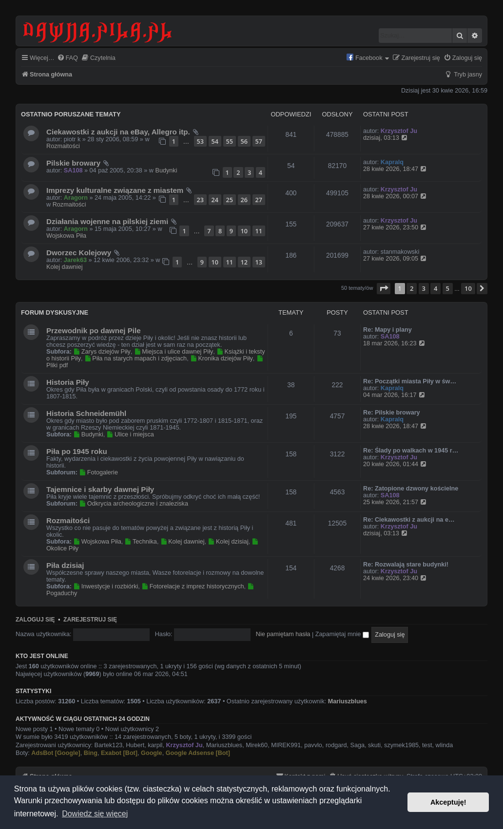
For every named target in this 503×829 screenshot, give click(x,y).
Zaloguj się (35, 619)
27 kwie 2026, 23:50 (395, 227)
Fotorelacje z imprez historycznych (192, 586)
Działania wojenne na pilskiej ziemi (107, 221)
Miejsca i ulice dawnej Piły (173, 351)
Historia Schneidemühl (86, 413)
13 (258, 262)
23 (200, 199)
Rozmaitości (63, 146)
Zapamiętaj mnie (342, 634)
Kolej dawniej (64, 267)
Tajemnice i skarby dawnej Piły (100, 489)
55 (229, 141)
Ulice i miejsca (130, 434)
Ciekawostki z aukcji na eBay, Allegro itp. (118, 132)
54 (215, 141)
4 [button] (435, 288)
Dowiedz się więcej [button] (95, 814)
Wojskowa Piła (66, 235)
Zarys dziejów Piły (101, 351)
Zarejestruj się (90, 619)
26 (244, 199)
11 (258, 230)
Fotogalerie (98, 472)
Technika (141, 541)
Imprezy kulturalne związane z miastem (114, 190)
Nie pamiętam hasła (283, 634)
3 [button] (424, 288)
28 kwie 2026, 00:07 (395, 196)
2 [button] (411, 288)
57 (258, 141)
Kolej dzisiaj (228, 541)
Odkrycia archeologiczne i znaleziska (133, 503)
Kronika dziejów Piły (221, 358)
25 (229, 199)
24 (215, 199)
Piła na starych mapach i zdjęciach (135, 358)
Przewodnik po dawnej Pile (93, 330)
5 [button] (447, 288)
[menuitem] (67, 58)
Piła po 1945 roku (76, 451)
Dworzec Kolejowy (78, 252)
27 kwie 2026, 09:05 (395, 258)
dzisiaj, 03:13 (386, 137)
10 (244, 230)
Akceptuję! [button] (448, 802)
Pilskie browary (73, 163)
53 (200, 141)
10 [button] (468, 288)
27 (258, 199)
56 (244, 141)
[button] (383, 288)
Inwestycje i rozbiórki (105, 586)
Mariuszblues (347, 701)
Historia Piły (67, 382)
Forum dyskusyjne (54, 312)
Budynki (166, 170)
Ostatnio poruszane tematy (71, 114)
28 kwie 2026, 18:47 (395, 169)
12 (244, 262)
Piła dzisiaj (65, 565)
